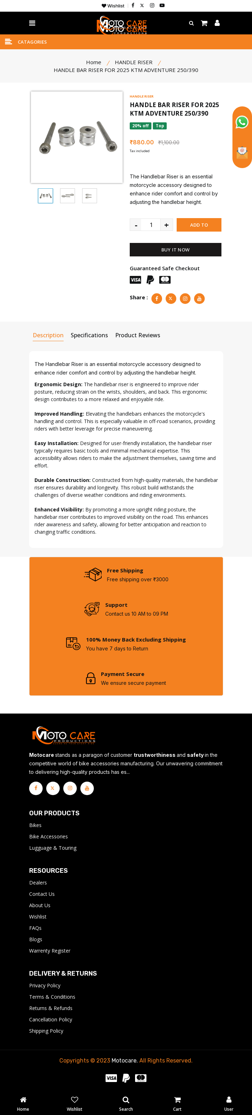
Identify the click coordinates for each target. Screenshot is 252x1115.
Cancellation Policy (50, 1020)
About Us (39, 906)
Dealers (38, 883)
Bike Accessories (48, 837)
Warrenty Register (49, 951)
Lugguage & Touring (52, 848)
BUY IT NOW (175, 249)
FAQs (35, 929)
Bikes (35, 826)
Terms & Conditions (52, 997)
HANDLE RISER (142, 96)
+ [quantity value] (166, 224)
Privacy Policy (44, 986)
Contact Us (42, 895)
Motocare (124, 1061)
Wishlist (113, 6)
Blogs (35, 940)
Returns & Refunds (51, 1009)
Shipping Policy (46, 1031)
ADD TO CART (199, 227)
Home (93, 62)
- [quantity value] (136, 224)
